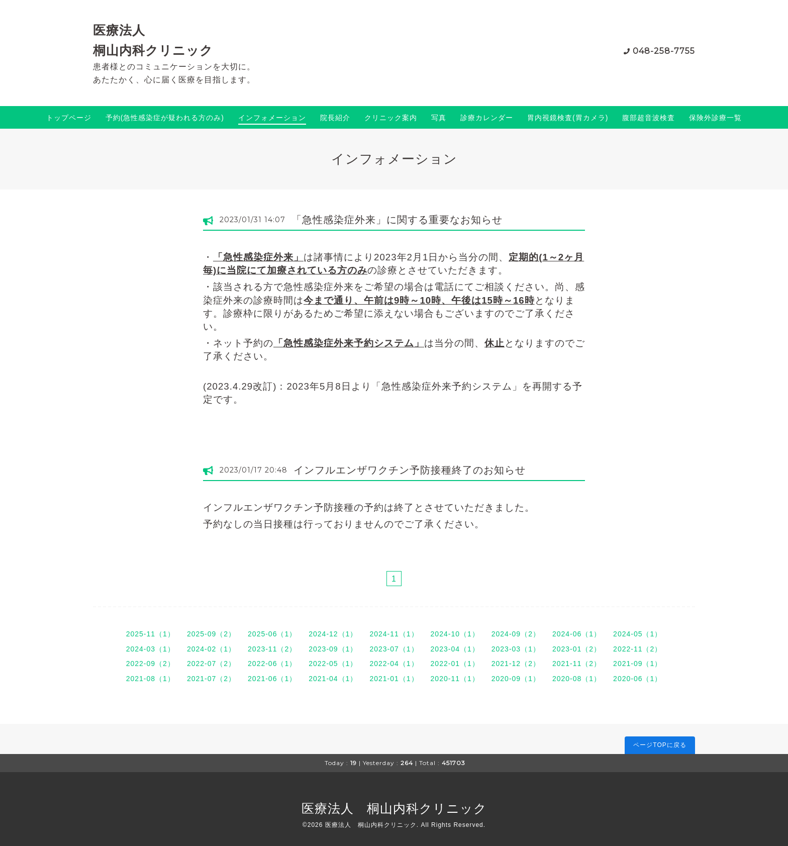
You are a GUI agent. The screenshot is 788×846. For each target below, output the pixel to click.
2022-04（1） (393, 664)
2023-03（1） (515, 649)
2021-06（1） (272, 679)
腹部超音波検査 (648, 118)
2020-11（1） (455, 679)
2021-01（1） (393, 679)
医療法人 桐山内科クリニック (394, 808)
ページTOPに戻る (659, 744)
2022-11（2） (637, 649)
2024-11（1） (393, 634)
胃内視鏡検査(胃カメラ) (567, 118)
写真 (438, 118)
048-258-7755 (664, 51)
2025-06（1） (272, 634)
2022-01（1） (455, 664)
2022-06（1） (272, 664)
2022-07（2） (211, 664)
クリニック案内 (390, 118)
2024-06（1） (576, 634)
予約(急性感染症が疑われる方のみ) (165, 118)
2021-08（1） (150, 679)
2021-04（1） (333, 679)
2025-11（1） (150, 634)
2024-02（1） (211, 649)
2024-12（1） (333, 634)
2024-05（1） (637, 634)
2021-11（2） (576, 664)
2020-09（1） (515, 679)
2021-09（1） (637, 664)
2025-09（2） (211, 634)
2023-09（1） (333, 649)
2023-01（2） (576, 649)
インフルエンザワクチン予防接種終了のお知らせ (409, 470)
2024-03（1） (150, 649)
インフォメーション (272, 118)
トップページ (68, 118)
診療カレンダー (486, 118)
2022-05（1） (333, 664)
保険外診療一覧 (715, 118)
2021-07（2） (211, 679)
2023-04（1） (455, 649)
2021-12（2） (515, 664)
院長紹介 (335, 118)
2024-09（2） (515, 634)
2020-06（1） (637, 679)
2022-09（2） (150, 664)
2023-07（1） (393, 649)
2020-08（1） (576, 679)
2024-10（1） (455, 634)
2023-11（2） (272, 649)
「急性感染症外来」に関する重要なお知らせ (397, 219)
